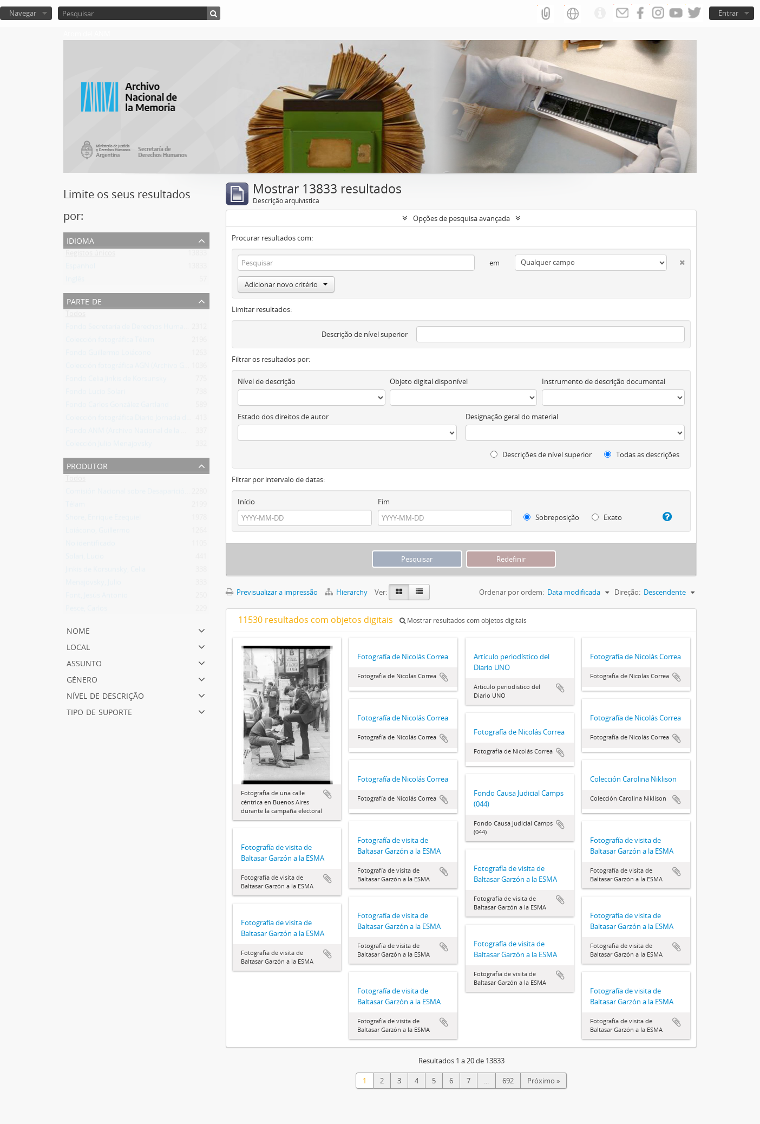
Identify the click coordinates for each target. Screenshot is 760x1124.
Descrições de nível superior (541, 454)
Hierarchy (347, 592)
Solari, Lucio (84, 558)
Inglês (74, 281)
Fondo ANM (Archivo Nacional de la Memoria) (138, 433)
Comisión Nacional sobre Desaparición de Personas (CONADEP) (166, 493)
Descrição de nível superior (365, 334)
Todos (75, 316)
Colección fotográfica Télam (109, 342)
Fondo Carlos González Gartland (117, 407)
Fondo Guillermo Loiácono (108, 355)
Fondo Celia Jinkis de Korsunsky (116, 381)
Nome (78, 629)
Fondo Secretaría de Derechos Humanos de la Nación (151, 329)
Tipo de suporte (99, 711)
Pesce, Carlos (86, 610)
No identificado (90, 545)
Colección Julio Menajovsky (108, 446)
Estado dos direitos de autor (283, 416)
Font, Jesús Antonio (96, 597)
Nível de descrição (105, 694)
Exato (607, 517)
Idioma (80, 239)
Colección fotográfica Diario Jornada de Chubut (140, 420)
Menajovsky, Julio (93, 584)
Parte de (84, 300)
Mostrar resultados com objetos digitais (463, 620)
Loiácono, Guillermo (97, 532)
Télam (75, 506)
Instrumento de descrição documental (603, 381)
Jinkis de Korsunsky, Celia (105, 571)
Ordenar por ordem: (511, 592)
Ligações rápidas (599, 13)
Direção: (627, 592)
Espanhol (80, 268)
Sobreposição (551, 517)
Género (82, 678)
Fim (384, 501)
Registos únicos (90, 255)
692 (508, 1081)
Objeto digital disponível (429, 381)
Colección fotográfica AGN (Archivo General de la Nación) (156, 368)
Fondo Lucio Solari (95, 394)
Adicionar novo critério (286, 284)
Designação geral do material (512, 416)
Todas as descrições (641, 454)
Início (246, 501)
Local (78, 646)
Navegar (22, 13)
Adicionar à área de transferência (327, 794)
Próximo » (543, 1081)
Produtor (87, 465)
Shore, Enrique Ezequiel (103, 519)
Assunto (84, 662)
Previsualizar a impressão (272, 592)
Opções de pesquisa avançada (461, 218)
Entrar (728, 13)
